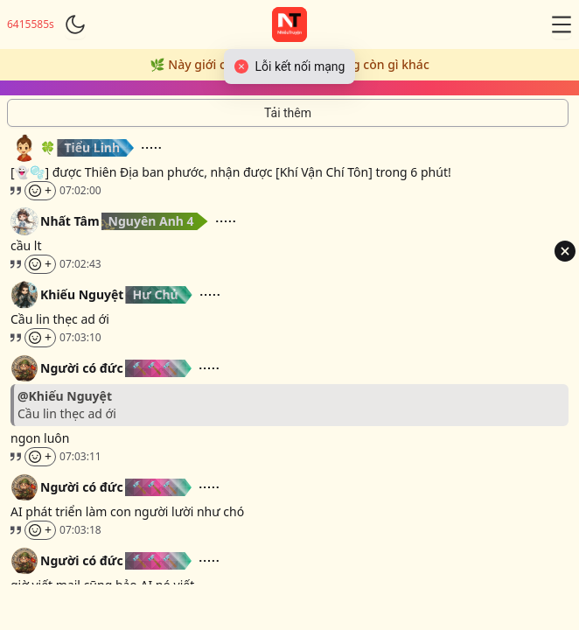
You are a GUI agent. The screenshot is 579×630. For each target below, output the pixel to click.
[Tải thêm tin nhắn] (288, 113)
